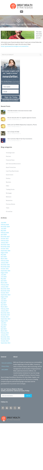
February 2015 (5, 285)
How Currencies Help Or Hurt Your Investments (19, 139)
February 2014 (5, 309)
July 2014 (3, 299)
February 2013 (5, 333)
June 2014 (4, 301)
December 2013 (5, 313)
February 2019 (5, 232)
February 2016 (5, 260)
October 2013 (5, 317)
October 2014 (5, 293)
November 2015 (5, 266)
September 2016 (5, 250)
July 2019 (3, 228)
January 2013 (4, 335)
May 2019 (3, 230)
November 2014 (5, 291)
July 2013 (3, 323)
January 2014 (4, 311)
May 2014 (3, 303)
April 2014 (4, 305)
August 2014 (4, 297)
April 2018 (4, 234)
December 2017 (5, 236)
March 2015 (4, 283)
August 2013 (4, 321)
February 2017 (5, 240)
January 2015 (4, 287)
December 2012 (5, 337)
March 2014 (4, 307)
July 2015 (3, 275)
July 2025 (3, 222)
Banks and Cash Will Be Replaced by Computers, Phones (22, 124)
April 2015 (4, 281)
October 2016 (5, 248)
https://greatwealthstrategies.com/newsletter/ (15, 46)
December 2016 (5, 244)
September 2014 (5, 295)
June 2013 (4, 325)
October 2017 (5, 238)
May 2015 (3, 279)
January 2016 (4, 262)
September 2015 (5, 271)
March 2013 (4, 331)
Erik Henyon (16, 112)
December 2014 (5, 289)
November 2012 (5, 339)
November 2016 (5, 246)
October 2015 (5, 269)
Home (3, 27)
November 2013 (5, 315)
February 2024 (5, 224)
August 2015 (4, 273)
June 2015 (4, 277)
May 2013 (3, 327)
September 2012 (5, 343)
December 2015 (5, 264)
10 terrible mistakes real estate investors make (19, 110)
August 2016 (4, 252)
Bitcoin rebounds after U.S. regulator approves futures (21, 117)
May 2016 (3, 254)
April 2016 (4, 256)
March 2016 (4, 258)
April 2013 (4, 329)
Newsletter (8, 27)
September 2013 (5, 319)
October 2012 (5, 341)
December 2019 (5, 226)
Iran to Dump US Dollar (13, 131)
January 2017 (4, 242)
